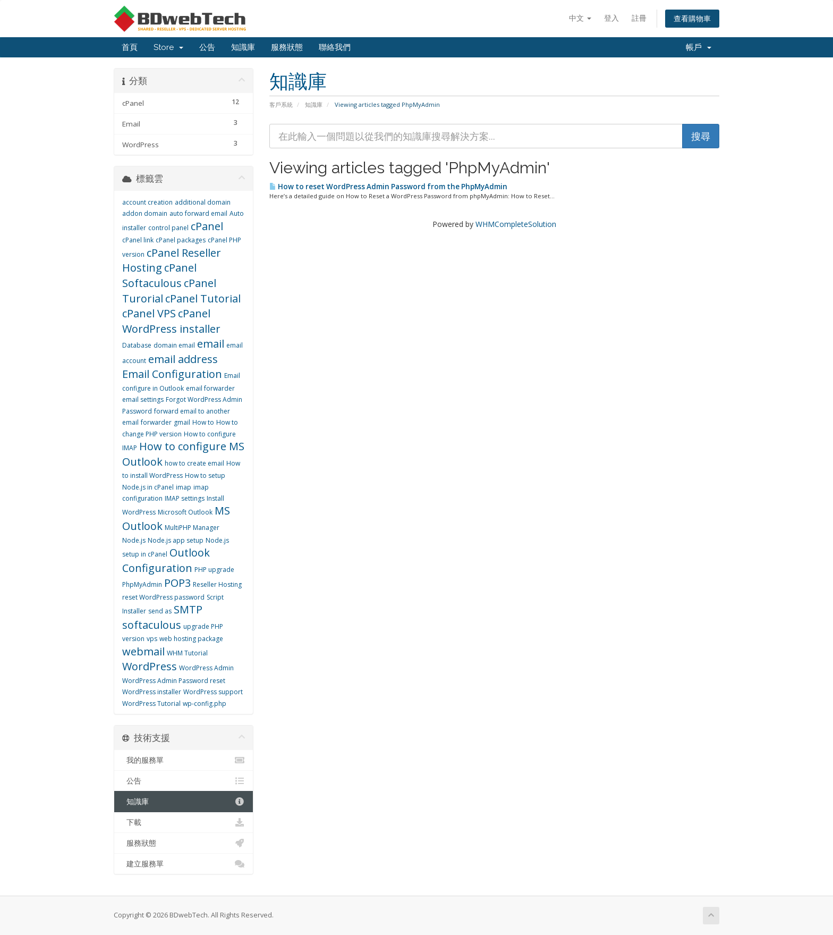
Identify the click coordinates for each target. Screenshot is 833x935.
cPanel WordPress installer (171, 321)
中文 (580, 18)
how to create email (194, 463)
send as (160, 611)
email (210, 343)
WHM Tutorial (187, 653)
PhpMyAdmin (142, 584)
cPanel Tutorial (203, 298)
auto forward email (198, 213)
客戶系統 (281, 104)
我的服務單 (183, 760)
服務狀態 (287, 47)
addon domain (144, 213)
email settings (143, 399)
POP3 (177, 583)
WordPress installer (151, 691)
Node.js (134, 540)
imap (183, 487)
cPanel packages (181, 240)
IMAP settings (185, 498)
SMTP (188, 609)
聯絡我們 (335, 47)
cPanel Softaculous (159, 275)
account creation (147, 202)
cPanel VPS (149, 313)
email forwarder (210, 388)
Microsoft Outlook (185, 512)
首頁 (130, 47)
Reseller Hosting (217, 584)
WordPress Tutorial (151, 703)
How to (203, 422)
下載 (183, 822)
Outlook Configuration (166, 560)
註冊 (639, 18)
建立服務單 (183, 863)
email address (183, 359)
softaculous (151, 625)
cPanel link (138, 240)
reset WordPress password (163, 597)
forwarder (156, 422)
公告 (207, 47)
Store (168, 47)
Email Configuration (172, 374)
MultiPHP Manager (192, 527)
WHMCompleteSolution (515, 224)
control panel (168, 227)
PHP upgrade (214, 569)
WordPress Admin (206, 667)
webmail (143, 651)
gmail (182, 422)
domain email (174, 345)
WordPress (149, 666)
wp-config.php (204, 703)
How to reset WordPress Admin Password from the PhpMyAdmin (388, 186)
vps (152, 638)
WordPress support (213, 691)
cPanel (207, 226)
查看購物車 (692, 18)
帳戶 (698, 47)
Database (136, 345)
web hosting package (191, 638)
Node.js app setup (175, 540)
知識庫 (243, 47)
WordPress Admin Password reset (173, 680)
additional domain (203, 202)
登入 (611, 18)
